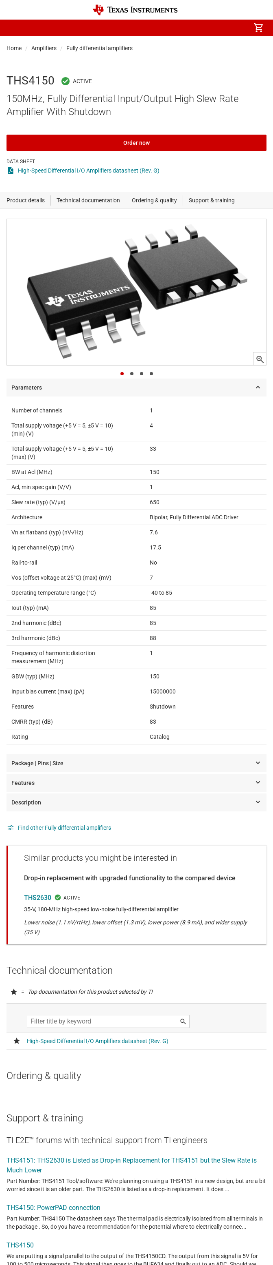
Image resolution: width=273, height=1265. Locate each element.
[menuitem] (190, 28)
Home (14, 48)
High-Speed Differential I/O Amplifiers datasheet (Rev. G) (88, 170)
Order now (136, 143)
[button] (14, 28)
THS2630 (37, 898)
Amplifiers (44, 48)
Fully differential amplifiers (99, 48)
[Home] (135, 10)
